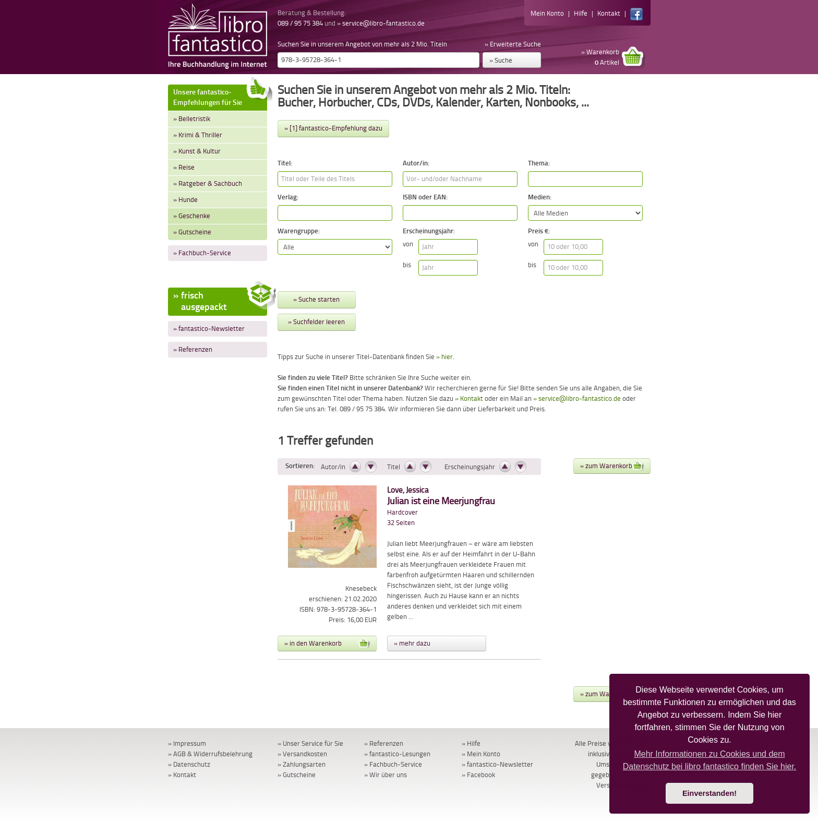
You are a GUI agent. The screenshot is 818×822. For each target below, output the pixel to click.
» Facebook (478, 775)
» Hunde (185, 200)
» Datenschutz (189, 764)
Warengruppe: (299, 231)
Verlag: (288, 197)
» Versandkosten (302, 754)
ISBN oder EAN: (425, 197)
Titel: (285, 163)
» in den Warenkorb (327, 643)
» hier (444, 357)
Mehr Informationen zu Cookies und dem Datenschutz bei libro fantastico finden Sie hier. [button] (710, 760)
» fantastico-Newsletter (209, 328)
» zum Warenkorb (612, 466)
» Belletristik (191, 119)
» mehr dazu (412, 643)
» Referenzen (192, 349)
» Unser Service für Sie (310, 743)
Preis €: (539, 231)
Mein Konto (547, 13)
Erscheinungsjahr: (429, 231)
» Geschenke (191, 216)
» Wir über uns (385, 775)
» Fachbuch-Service (202, 253)
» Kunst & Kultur (197, 151)
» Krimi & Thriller (197, 135)
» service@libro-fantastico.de (381, 23)
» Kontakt (469, 398)
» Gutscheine (192, 232)
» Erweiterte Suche (513, 44)
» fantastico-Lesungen (397, 754)
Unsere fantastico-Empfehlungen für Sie (220, 96)
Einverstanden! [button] (709, 793)
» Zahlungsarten (302, 764)
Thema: (539, 163)
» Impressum (187, 743)
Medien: (539, 197)
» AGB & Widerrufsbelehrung (210, 754)
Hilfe (580, 13)
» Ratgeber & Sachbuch (207, 183)
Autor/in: (416, 163)
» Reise (184, 167)
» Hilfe (471, 743)
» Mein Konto (481, 754)
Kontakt (608, 13)
